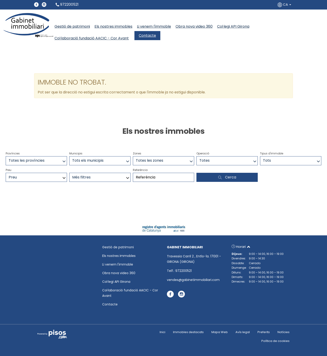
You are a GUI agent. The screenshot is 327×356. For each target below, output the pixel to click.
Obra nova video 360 (194, 26)
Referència (140, 170)
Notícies (283, 332)
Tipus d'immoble (271, 153)
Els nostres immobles (113, 26)
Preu (8, 170)
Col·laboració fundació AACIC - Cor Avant (91, 38)
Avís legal (242, 332)
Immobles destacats (188, 332)
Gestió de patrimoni (72, 26)
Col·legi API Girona (233, 26)
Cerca (227, 177)
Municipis (75, 153)
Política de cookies (275, 341)
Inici (162, 332)
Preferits (264, 332)
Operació (202, 153)
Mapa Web (219, 332)
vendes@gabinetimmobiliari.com (193, 280)
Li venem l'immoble (154, 26)
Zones (137, 153)
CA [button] (284, 4)
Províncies (13, 153)
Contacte (147, 35)
